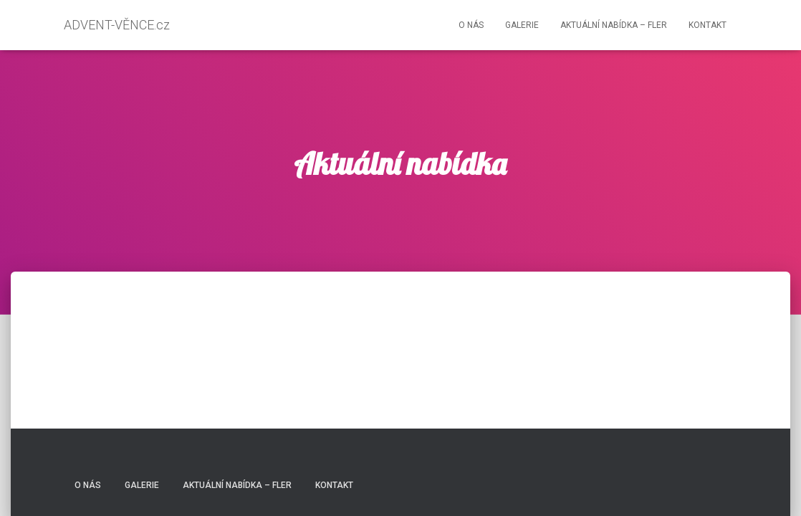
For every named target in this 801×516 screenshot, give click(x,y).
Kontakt (707, 25)
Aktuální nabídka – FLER (613, 25)
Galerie (522, 25)
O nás (471, 25)
